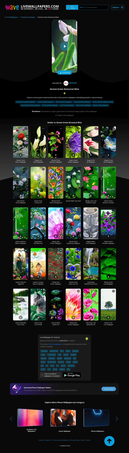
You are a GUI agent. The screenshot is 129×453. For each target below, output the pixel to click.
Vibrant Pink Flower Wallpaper (55, 242)
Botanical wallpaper (28, 17)
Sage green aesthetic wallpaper (25, 102)
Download (64, 72)
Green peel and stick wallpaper (30, 105)
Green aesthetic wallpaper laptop (103, 102)
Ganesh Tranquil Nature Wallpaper (38, 283)
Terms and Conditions (61, 440)
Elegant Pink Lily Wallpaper (90, 161)
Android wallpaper (55, 344)
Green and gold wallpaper (46, 102)
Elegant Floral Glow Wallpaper (108, 161)
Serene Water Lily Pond (73, 201)
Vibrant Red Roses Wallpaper (55, 283)
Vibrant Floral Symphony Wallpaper (73, 242)
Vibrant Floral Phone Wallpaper (20, 161)
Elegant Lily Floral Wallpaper (38, 161)
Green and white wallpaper (82, 102)
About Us (49, 440)
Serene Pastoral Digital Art (21, 283)
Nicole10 (70, 83)
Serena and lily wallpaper (50, 105)
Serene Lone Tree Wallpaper (108, 324)
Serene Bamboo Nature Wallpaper (20, 242)
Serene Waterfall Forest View (20, 324)
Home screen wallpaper (83, 105)
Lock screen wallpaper (67, 105)
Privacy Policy (74, 440)
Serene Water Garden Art (55, 324)
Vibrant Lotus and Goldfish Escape (90, 202)
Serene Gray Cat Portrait (38, 324)
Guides (87, 440)
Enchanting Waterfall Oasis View (90, 283)
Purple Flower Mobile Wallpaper (73, 161)
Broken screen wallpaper (100, 105)
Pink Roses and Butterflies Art (91, 324)
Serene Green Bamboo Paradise (108, 202)
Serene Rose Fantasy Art (38, 202)
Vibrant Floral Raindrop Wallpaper (56, 161)
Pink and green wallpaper (64, 102)
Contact (41, 440)
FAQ (82, 440)
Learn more (108, 389)
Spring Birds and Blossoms (38, 242)
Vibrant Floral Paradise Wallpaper (108, 242)
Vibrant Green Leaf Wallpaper (108, 283)
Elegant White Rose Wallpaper (91, 242)
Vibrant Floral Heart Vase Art (73, 283)
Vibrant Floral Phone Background (56, 202)
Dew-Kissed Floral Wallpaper (21, 202)
